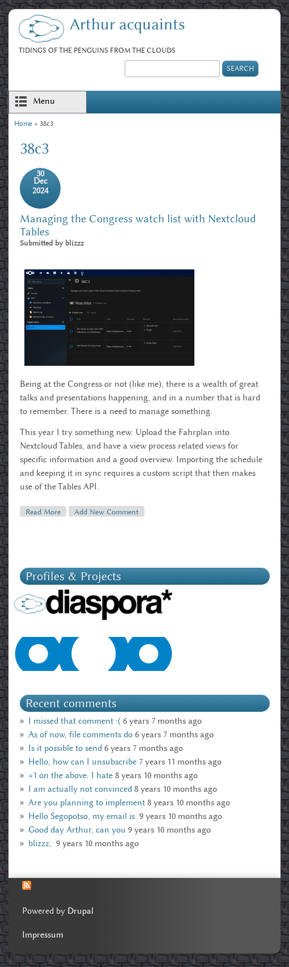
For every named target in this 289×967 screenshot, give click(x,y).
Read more (46, 511)
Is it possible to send (65, 748)
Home (23, 123)
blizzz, (41, 843)
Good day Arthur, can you (77, 830)
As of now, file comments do (80, 734)
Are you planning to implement (86, 802)
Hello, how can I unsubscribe (82, 762)
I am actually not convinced (80, 789)
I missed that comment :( (74, 721)
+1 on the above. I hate (70, 775)
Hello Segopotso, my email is (82, 816)
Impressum (42, 935)
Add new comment (106, 511)
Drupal (80, 911)
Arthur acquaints (127, 24)
